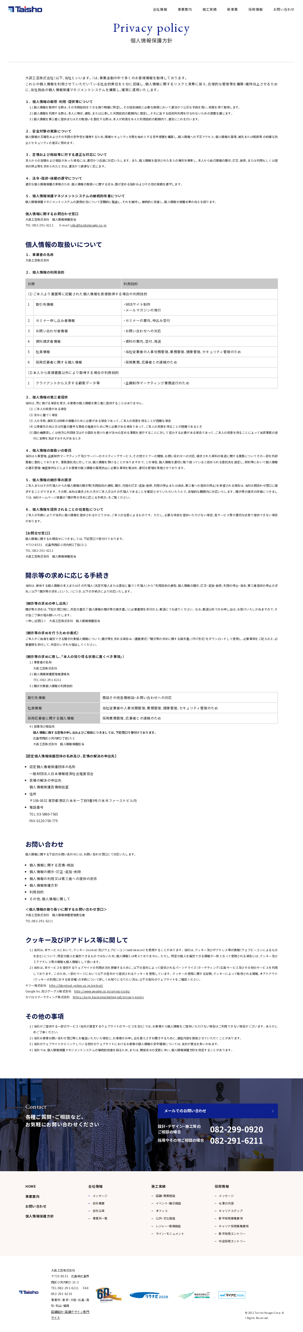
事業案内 (185, 9)
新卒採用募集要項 (231, 1218)
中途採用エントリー (232, 1241)
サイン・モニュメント (170, 1233)
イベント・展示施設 (168, 1203)
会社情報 (160, 9)
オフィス (162, 1211)
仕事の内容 (226, 1203)
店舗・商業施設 (165, 1195)
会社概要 (98, 1203)
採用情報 (255, 9)
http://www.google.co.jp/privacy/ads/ (102, 1001)
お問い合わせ (284, 9)
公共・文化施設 (165, 1218)
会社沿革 (98, 1211)
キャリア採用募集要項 (234, 1226)
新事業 (232, 9)
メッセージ (100, 1195)
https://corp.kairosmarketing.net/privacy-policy (108, 1007)
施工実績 (210, 9)
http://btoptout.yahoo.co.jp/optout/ (76, 996)
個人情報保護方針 (39, 1215)
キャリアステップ (231, 1211)
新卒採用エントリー (232, 1233)
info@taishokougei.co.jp (88, 225)
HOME (30, 1186)
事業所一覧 (100, 1218)
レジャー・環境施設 (168, 1226)
